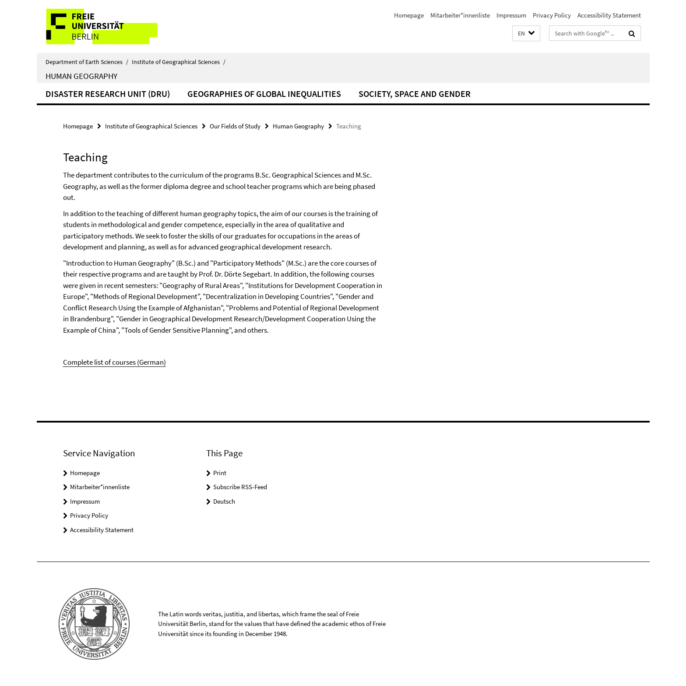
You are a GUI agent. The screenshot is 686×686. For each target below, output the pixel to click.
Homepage (409, 15)
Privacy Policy (552, 15)
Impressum (511, 15)
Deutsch (224, 501)
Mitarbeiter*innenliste (460, 15)
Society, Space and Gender (415, 93)
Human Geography (81, 76)
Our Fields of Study (235, 126)
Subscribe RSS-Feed (240, 487)
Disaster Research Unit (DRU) (108, 93)
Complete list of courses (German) (114, 362)
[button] (526, 33)
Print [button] (219, 473)
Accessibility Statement (609, 15)
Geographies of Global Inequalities (264, 93)
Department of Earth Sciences (87, 62)
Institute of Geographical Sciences (178, 62)
